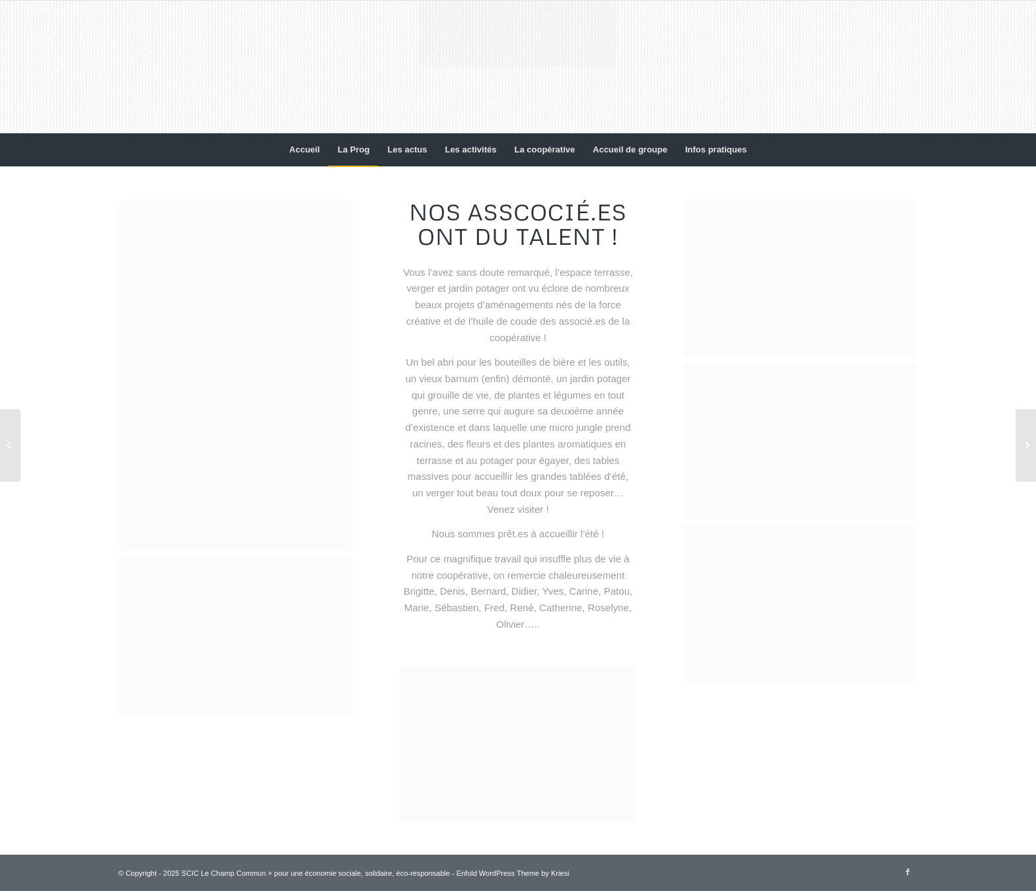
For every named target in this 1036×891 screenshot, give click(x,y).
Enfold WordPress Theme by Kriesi (513, 873)
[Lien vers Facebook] (908, 872)
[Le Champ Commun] (518, 67)
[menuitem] (304, 149)
